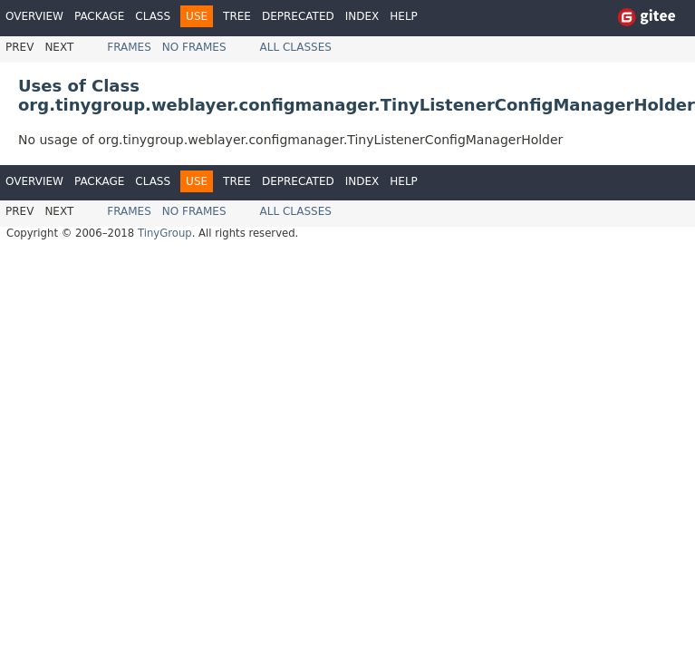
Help (404, 16)
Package (99, 16)
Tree (237, 16)
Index (362, 16)
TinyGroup (165, 233)
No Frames (194, 47)
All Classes (296, 47)
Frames (129, 47)
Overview (34, 16)
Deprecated (298, 16)
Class (152, 16)
